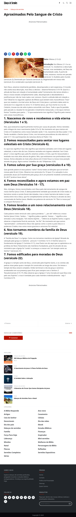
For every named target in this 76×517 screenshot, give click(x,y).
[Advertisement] (38, 38)
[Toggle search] (67, 3)
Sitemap (42, 483)
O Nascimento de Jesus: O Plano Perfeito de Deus (31, 368)
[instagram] (33, 497)
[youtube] (21, 497)
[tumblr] (9, 497)
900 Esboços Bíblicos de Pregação (25, 358)
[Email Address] (53, 504)
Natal (15, 366)
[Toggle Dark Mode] (63, 3)
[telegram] (5, 497)
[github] (5, 501)
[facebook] (59, 3)
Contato (41, 478)
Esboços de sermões (19, 356)
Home (41, 475)
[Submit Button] (69, 504)
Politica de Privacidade (46, 481)
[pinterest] (17, 497)
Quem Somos (43, 486)
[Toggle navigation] (70, 3)
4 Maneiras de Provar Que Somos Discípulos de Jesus (32, 388)
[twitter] (29, 497)
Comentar (13, 338)
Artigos (16, 376)
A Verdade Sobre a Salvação (23, 378)
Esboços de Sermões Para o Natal (25, 398)
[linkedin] (13, 497)
